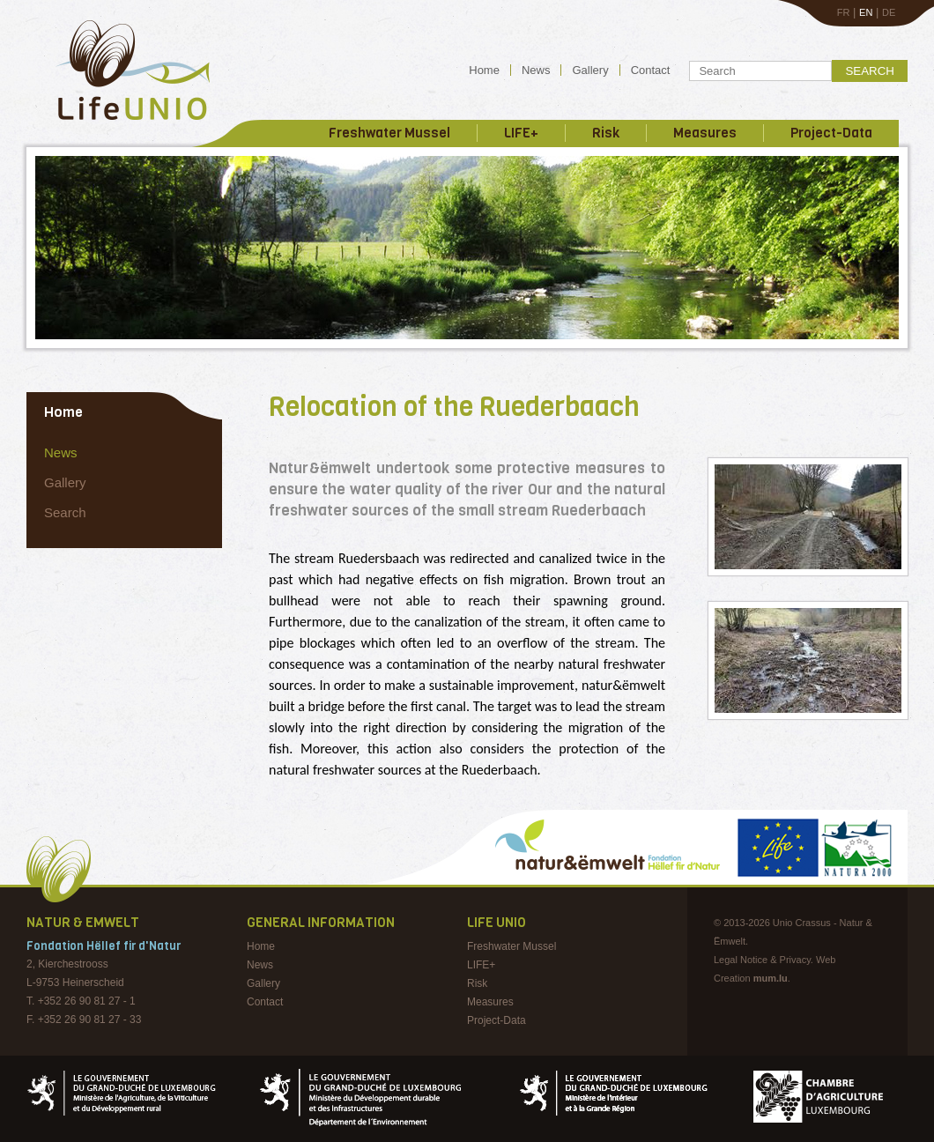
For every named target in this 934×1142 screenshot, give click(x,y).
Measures (705, 133)
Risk (605, 133)
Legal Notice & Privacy (762, 959)
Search (869, 71)
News (536, 70)
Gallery (590, 70)
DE (888, 12)
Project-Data (831, 133)
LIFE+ (521, 133)
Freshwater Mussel (389, 133)
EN (865, 12)
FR (843, 12)
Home (484, 70)
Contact (651, 70)
